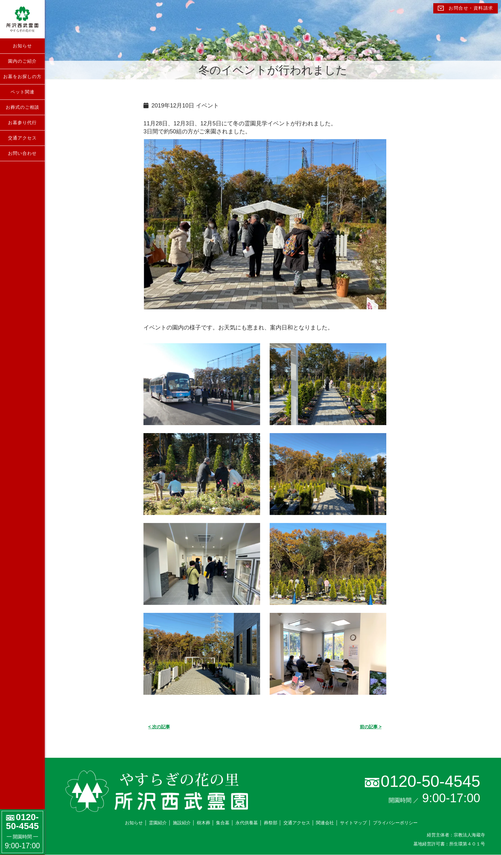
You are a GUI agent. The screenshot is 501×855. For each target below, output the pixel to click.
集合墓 (222, 822)
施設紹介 (182, 822)
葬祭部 (270, 822)
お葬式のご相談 (22, 107)
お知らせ (22, 45)
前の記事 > (371, 726)
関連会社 (325, 822)
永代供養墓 (246, 822)
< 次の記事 (159, 726)
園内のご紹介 (22, 61)
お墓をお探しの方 (22, 76)
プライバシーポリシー (395, 822)
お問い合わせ (22, 153)
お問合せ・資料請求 (465, 8)
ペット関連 (23, 91)
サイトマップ (353, 822)
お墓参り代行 (22, 122)
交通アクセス (22, 137)
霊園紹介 (158, 822)
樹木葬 (203, 822)
